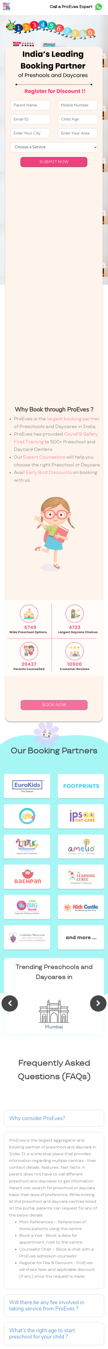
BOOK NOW (54, 705)
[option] (54, 1009)
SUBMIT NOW (54, 162)
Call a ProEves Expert (76, 7)
